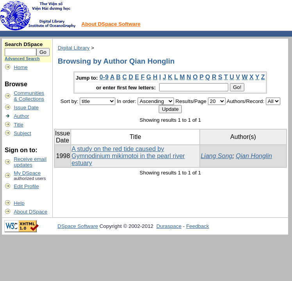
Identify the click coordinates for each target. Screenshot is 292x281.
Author (21, 116)
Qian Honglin (254, 156)
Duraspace (168, 226)
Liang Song (216, 156)
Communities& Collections (29, 96)
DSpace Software (77, 226)
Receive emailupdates (30, 162)
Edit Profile (26, 186)
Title (18, 125)
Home (21, 67)
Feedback (197, 226)
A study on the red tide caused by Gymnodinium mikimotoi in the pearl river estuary (128, 156)
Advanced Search (22, 58)
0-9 (104, 77)
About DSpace (30, 212)
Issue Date (26, 107)
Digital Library (74, 48)
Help (19, 203)
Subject (22, 133)
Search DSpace (24, 44)
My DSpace (27, 173)
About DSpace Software (110, 24)
